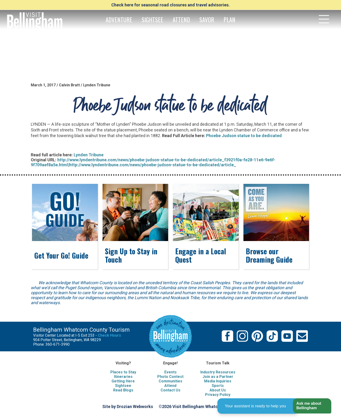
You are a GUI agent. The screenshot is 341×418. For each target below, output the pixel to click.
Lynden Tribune (88, 154)
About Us (218, 390)
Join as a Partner (217, 376)
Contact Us (170, 390)
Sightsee (123, 385)
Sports (218, 385)
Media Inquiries (217, 381)
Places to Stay (123, 372)
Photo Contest (170, 376)
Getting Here (123, 381)
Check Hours (109, 335)
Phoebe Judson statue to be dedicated (244, 135)
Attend (170, 385)
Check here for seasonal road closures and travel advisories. (170, 4)
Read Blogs (123, 390)
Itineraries (123, 376)
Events (170, 372)
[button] (312, 406)
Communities (170, 381)
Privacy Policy (217, 394)
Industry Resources (217, 372)
